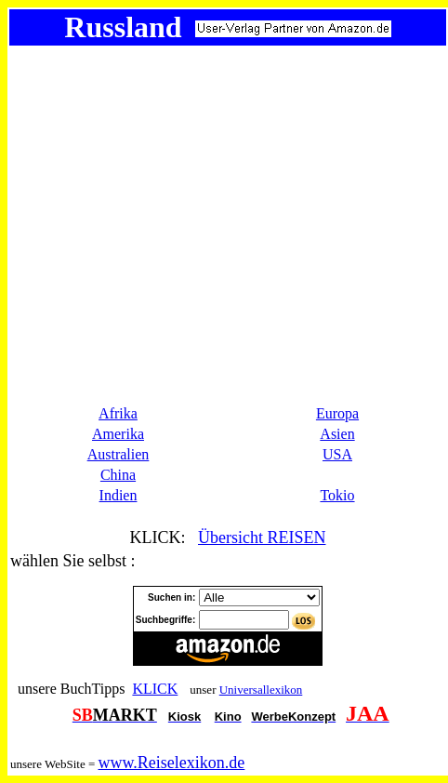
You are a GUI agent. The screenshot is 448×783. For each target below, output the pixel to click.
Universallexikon (261, 690)
